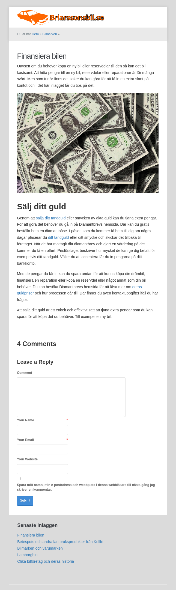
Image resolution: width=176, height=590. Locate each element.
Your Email (25, 440)
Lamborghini (27, 555)
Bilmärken (151, 13)
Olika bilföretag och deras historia (45, 561)
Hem (35, 34)
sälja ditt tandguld (51, 218)
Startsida (129, 13)
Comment (24, 373)
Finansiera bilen (42, 56)
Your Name (25, 420)
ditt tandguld (58, 237)
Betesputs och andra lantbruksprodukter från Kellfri (60, 542)
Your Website (27, 459)
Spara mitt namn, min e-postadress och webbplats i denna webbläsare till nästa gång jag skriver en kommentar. (86, 487)
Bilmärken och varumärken (40, 548)
